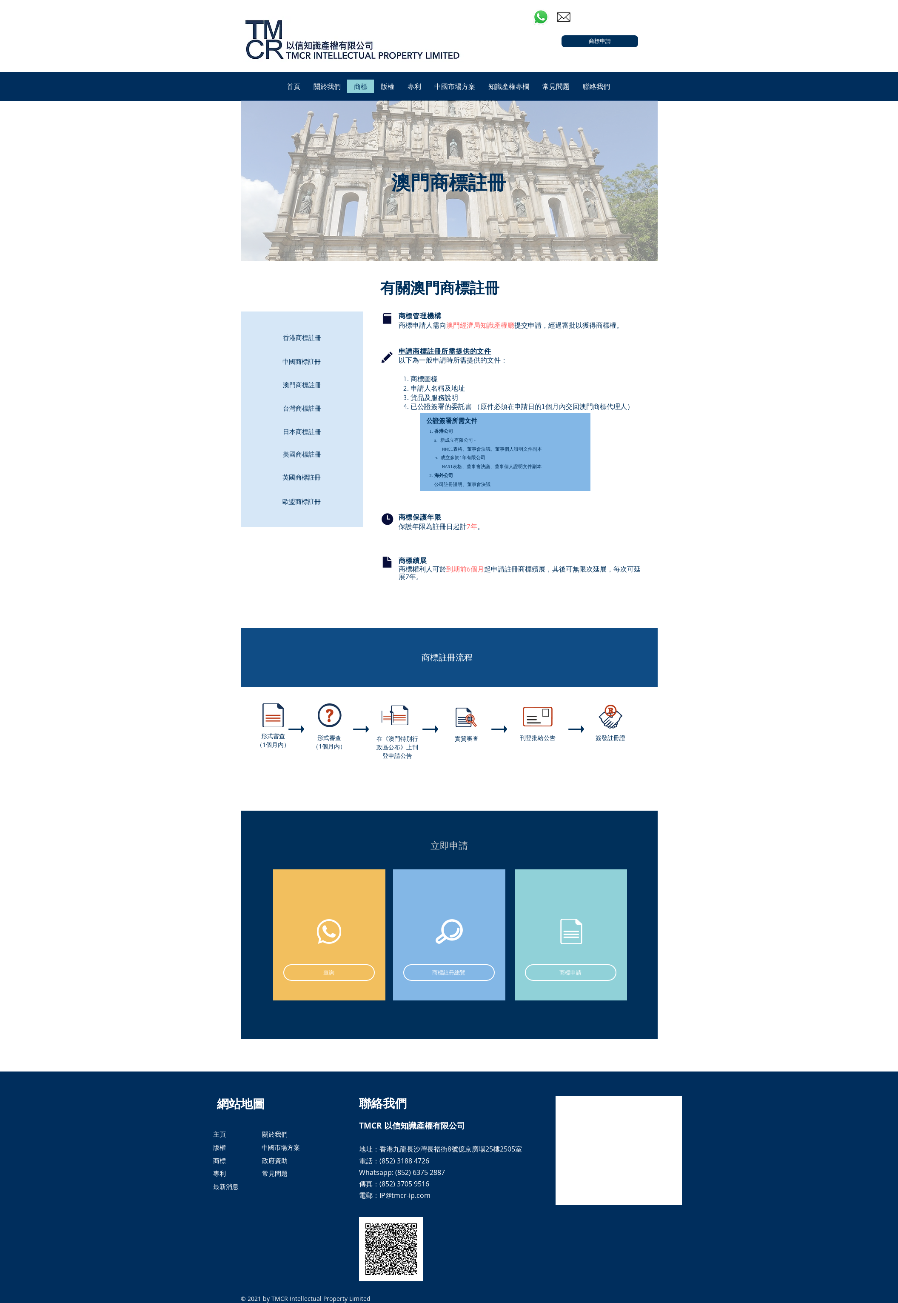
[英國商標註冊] (301, 477)
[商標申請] (600, 41)
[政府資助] (275, 1160)
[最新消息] (234, 1187)
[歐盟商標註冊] (301, 501)
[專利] (219, 1173)
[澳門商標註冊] (302, 384)
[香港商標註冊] (302, 337)
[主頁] (219, 1134)
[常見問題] (275, 1173)
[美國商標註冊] (302, 454)
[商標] (219, 1160)
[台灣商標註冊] (302, 408)
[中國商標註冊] (302, 361)
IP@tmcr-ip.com (404, 1195)
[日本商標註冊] (302, 431)
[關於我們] (275, 1134)
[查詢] (329, 972)
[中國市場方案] (283, 1147)
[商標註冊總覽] (449, 972)
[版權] (219, 1147)
